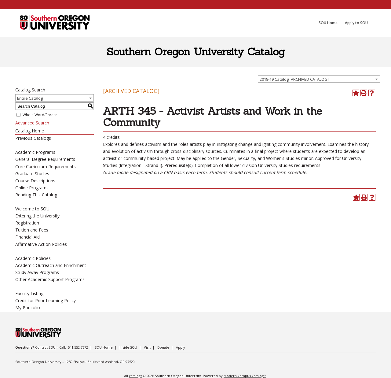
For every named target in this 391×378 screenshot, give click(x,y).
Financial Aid (27, 237)
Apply (180, 347)
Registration (27, 223)
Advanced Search (32, 123)
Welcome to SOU (32, 209)
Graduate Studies (32, 173)
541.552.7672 (78, 347)
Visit (147, 347)
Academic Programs (35, 152)
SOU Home (104, 347)
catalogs (135, 375)
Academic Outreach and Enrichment (50, 265)
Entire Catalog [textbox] (30, 98)
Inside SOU (128, 347)
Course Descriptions (35, 180)
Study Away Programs (37, 272)
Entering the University (37, 216)
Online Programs (32, 188)
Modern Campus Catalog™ (245, 375)
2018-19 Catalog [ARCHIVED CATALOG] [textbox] (294, 79)
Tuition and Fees (31, 230)
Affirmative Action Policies (41, 244)
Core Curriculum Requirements (45, 166)
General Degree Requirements (45, 159)
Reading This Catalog (36, 195)
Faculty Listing (29, 293)
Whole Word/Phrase (40, 114)
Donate (163, 347)
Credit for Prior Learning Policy (45, 300)
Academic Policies (33, 258)
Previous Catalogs (33, 138)
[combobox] (319, 79)
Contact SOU (45, 347)
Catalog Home (29, 131)
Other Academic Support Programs (50, 279)
